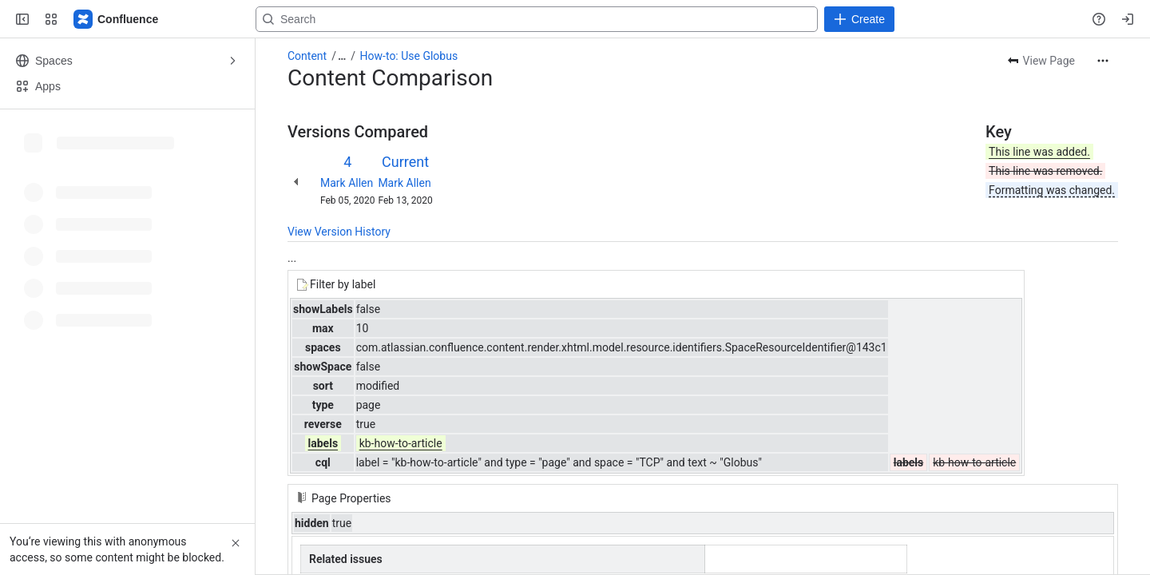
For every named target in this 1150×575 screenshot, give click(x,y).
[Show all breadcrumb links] (342, 56)
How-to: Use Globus (409, 56)
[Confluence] (116, 19)
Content (307, 56)
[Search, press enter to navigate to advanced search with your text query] (571, 19)
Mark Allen (346, 182)
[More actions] (1103, 61)
